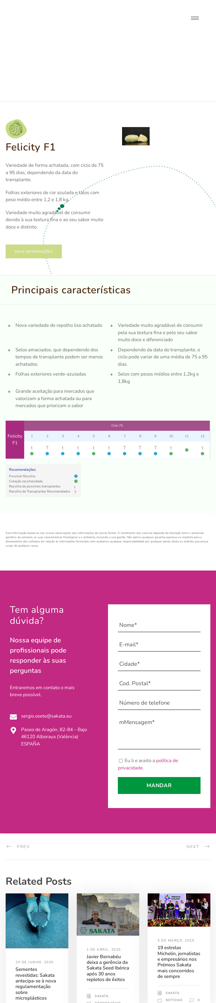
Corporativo (37, 959)
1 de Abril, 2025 (104, 889)
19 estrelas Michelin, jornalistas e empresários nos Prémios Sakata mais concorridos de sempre (179, 901)
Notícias (23, 964)
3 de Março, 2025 (176, 880)
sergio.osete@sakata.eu (46, 656)
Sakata (30, 954)
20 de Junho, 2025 (34, 902)
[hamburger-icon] (195, 18)
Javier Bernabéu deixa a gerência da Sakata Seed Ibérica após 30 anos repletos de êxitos (108, 908)
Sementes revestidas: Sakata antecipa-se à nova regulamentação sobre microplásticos (35, 923)
